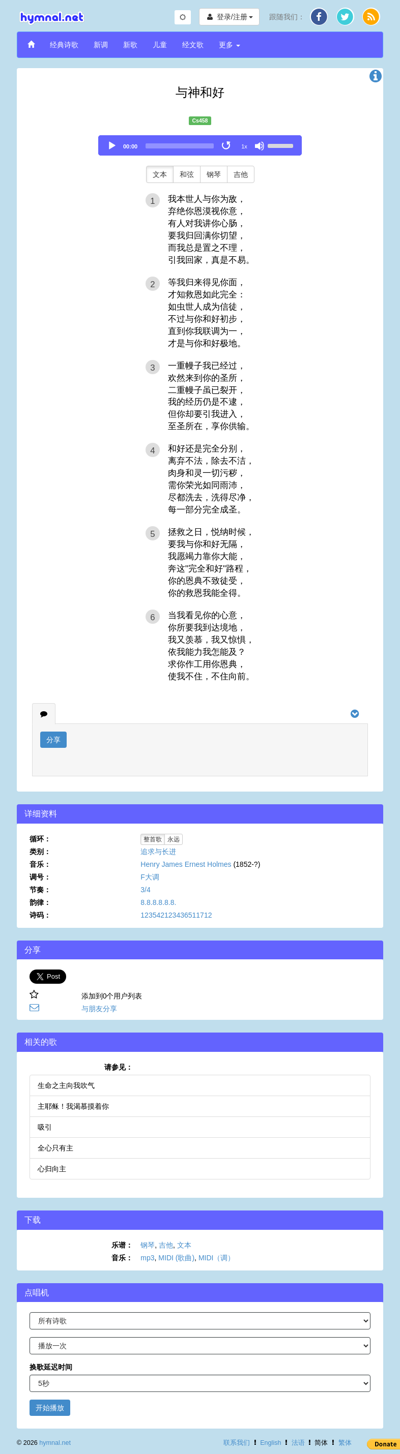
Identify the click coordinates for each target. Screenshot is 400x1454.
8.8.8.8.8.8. (158, 902)
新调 (101, 45)
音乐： (40, 864)
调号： (40, 877)
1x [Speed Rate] (244, 146)
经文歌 (193, 45)
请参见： (118, 1067)
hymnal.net (55, 1442)
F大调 (149, 877)
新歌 (130, 45)
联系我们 (236, 1442)
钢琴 (214, 174)
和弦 (187, 174)
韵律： (40, 902)
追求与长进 (158, 851)
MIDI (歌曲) (176, 1258)
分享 (53, 740)
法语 (298, 1442)
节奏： (40, 890)
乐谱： (122, 1245)
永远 (173, 839)
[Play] (112, 146)
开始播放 (50, 1408)
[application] (200, 145)
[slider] (180, 145)
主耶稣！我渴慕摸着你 (73, 1106)
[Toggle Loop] (227, 146)
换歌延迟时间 (51, 1367)
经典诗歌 (64, 45)
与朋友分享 (99, 1009)
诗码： (40, 915)
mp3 (147, 1258)
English (270, 1442)
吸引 (45, 1127)
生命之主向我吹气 (66, 1085)
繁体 (345, 1442)
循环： (40, 839)
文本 (160, 174)
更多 (229, 45)
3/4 (145, 890)
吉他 (241, 174)
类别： (40, 851)
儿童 (160, 45)
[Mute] (259, 146)
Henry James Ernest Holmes (185, 864)
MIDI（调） (216, 1258)
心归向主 (52, 1169)
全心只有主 (55, 1148)
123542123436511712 (176, 915)
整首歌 (153, 839)
